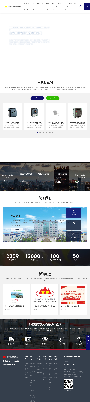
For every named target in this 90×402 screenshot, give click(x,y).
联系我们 (79, 344)
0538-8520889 (67, 369)
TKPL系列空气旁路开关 (56, 123)
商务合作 (45, 344)
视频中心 (28, 344)
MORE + (15, 50)
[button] (76, 70)
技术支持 (11, 344)
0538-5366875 (67, 372)
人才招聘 (62, 344)
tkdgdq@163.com (71, 374)
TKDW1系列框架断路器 (77, 123)
